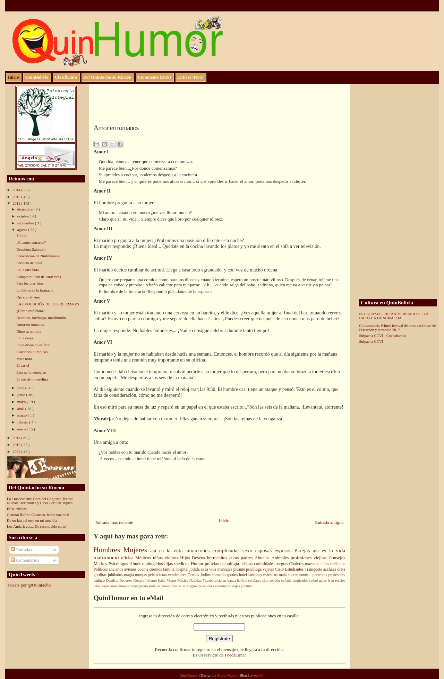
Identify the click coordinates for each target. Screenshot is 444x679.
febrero (23, 422)
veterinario (223, 586)
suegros (192, 586)
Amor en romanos (30, 324)
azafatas (330, 569)
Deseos (199, 557)
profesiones (302, 557)
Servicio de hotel (29, 263)
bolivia (242, 580)
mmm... (306, 575)
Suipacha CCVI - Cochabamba (382, 335)
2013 (17, 197)
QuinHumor (189, 675)
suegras (282, 564)
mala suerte (289, 575)
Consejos (337, 557)
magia (129, 575)
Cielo (280, 569)
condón (275, 580)
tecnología (230, 563)
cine (266, 580)
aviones (131, 569)
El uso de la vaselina (32, 379)
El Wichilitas (17, 509)
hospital (182, 569)
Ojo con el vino (28, 297)
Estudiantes (295, 569)
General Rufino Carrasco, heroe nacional (38, 514)
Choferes (297, 564)
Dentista (112, 580)
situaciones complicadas (214, 550)
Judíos (206, 575)
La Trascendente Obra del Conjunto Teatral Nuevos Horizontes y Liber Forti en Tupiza (40, 501)
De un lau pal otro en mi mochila (32, 520)
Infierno (151, 580)
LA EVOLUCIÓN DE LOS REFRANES (47, 304)
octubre (23, 216)
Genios (194, 575)
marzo (22, 415)
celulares (255, 580)
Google (139, 580)
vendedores (178, 575)
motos (134, 586)
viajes (236, 586)
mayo (22, 402)
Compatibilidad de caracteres (38, 277)
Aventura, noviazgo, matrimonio (41, 317)
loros (114, 586)
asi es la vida (329, 550)
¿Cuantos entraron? (31, 242)
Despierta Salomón (30, 249)
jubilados (116, 575)
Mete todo (24, 359)
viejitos (172, 557)
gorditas (101, 575)
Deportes (126, 580)
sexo (248, 550)
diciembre (25, 209)
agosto (22, 229)
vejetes (269, 569)
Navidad (196, 580)
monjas (141, 575)
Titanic (208, 580)
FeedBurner (235, 655)
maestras (313, 564)
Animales (281, 557)
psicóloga (254, 569)
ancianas (221, 580)
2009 (17, 451)
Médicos (144, 557)
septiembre (26, 223)
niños (159, 557)
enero (22, 429)
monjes (124, 586)
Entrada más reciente (114, 522)
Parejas (303, 550)
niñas (325, 564)
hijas (169, 563)
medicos (182, 563)
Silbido (21, 235)
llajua (105, 586)
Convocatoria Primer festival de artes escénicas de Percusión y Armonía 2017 (397, 327)
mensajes (225, 569)
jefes (97, 586)
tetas (163, 575)
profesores (336, 575)
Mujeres (137, 550)
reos (174, 586)
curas (235, 557)
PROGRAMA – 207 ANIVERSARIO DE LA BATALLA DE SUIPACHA (393, 316)
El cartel (22, 365)
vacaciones (206, 586)
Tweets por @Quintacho (29, 585)
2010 (17, 445)
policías (155, 586)
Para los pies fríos (30, 283)
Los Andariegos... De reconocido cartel (37, 526)
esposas (265, 550)
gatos (323, 580)
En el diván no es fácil (33, 345)
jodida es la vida (203, 569)
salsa (182, 586)
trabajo (100, 580)
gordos (233, 575)
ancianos (116, 569)
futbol (314, 580)
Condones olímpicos (32, 352)
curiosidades (265, 564)
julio (21, 388)
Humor (198, 563)
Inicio (224, 520)
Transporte (314, 569)
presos (166, 586)
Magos (172, 580)
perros (144, 586)
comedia (219, 575)
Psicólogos (119, 563)
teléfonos (337, 564)
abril (21, 408)
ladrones (255, 575)
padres (248, 557)
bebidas (247, 564)
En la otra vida (27, 270)
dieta (341, 569)
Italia (162, 580)
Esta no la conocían (31, 372)
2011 (17, 438)
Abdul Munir (227, 675)
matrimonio (107, 557)
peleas (153, 575)
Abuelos (137, 563)
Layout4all (256, 675)
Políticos (101, 569)
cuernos (156, 569)
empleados (301, 580)
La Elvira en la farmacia (34, 290)
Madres (101, 563)
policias (212, 563)
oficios (128, 557)
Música (183, 580)
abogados (155, 563)
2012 (17, 203)
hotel (243, 575)
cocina (144, 569)
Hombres (108, 550)
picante (239, 569)
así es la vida (168, 550)
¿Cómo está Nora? (30, 311)
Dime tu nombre (28, 331)
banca (232, 580)
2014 (17, 190)
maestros (271, 575)
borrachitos (218, 557)
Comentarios (25, 560)
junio (21, 395)
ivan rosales (336, 580)
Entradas (21, 549)
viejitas (321, 557)
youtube (246, 586)
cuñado (286, 580)
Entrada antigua (329, 522)
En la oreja (24, 338)
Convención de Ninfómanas (37, 256)
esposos (284, 550)
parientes (320, 575)
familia (169, 569)
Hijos (186, 557)
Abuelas (263, 557)
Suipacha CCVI (371, 341)
